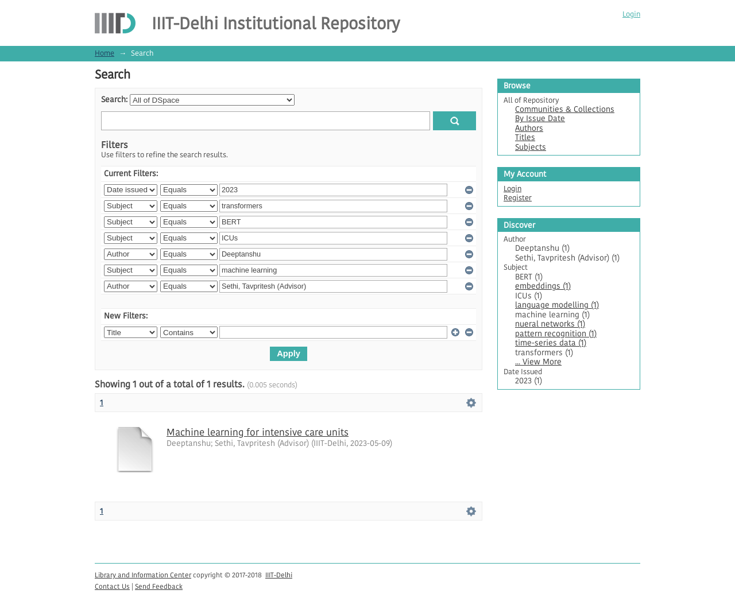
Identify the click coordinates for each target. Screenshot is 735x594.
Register (518, 198)
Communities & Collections (564, 109)
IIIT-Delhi (278, 574)
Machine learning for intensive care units (258, 432)
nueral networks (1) (550, 324)
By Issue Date (540, 118)
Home (104, 53)
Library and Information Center (143, 574)
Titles (525, 137)
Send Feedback (159, 586)
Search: (114, 99)
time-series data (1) (550, 343)
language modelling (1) (557, 305)
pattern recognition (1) (556, 334)
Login (631, 14)
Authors (529, 128)
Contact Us (112, 586)
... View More (538, 362)
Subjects (530, 147)
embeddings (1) (543, 286)
